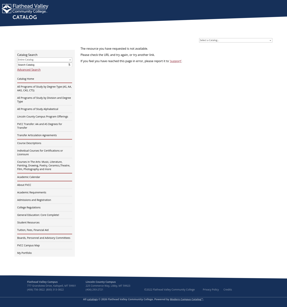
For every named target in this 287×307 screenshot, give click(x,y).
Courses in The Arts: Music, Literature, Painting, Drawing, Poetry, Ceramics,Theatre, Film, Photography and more (43, 165)
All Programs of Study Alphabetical (37, 109)
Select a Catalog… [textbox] (209, 40)
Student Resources (28, 222)
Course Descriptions (29, 143)
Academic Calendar (28, 177)
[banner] (24, 11)
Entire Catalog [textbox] (25, 59)
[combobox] (235, 40)
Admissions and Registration (34, 200)
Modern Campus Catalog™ (186, 299)
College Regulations (28, 207)
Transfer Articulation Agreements (37, 135)
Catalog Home (25, 78)
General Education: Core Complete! (38, 215)
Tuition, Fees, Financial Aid (33, 230)
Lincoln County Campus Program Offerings (42, 116)
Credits (227, 289)
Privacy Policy (211, 289)
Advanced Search (29, 70)
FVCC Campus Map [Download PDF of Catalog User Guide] (28, 245)
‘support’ (175, 61)
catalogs (92, 299)
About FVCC (24, 185)
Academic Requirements (31, 192)
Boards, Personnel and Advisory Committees (43, 238)
